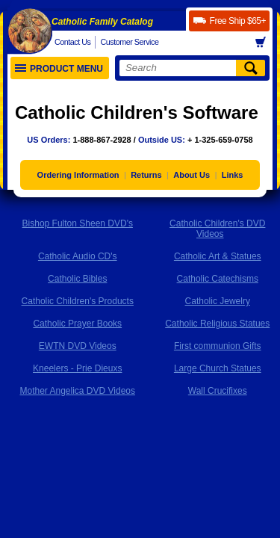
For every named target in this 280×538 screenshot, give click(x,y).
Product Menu (59, 69)
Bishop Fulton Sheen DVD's (77, 223)
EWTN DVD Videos (77, 346)
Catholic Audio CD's (77, 256)
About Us (191, 174)
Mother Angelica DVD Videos (77, 391)
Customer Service (129, 41)
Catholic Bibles (77, 278)
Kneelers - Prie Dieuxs (77, 368)
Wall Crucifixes (217, 391)
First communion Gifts (217, 346)
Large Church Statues (217, 368)
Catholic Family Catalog (102, 21)
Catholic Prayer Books (77, 323)
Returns (146, 174)
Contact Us (72, 41)
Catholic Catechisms (217, 278)
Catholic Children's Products (78, 301)
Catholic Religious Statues (217, 323)
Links (232, 174)
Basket (265, 42)
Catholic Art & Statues (217, 256)
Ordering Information (78, 174)
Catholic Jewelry (217, 301)
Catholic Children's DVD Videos (217, 228)
